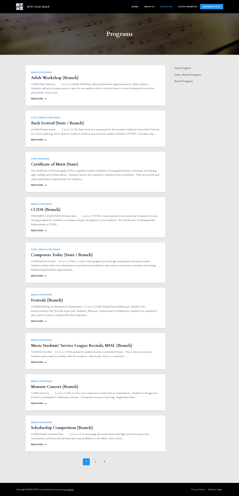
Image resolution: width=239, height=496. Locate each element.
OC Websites (68, 490)
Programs (166, 6)
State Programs (40, 159)
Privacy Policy (198, 489)
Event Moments (187, 6)
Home (135, 6)
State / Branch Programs (45, 117)
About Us (149, 6)
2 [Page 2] (95, 461)
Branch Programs (41, 72)
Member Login (215, 489)
